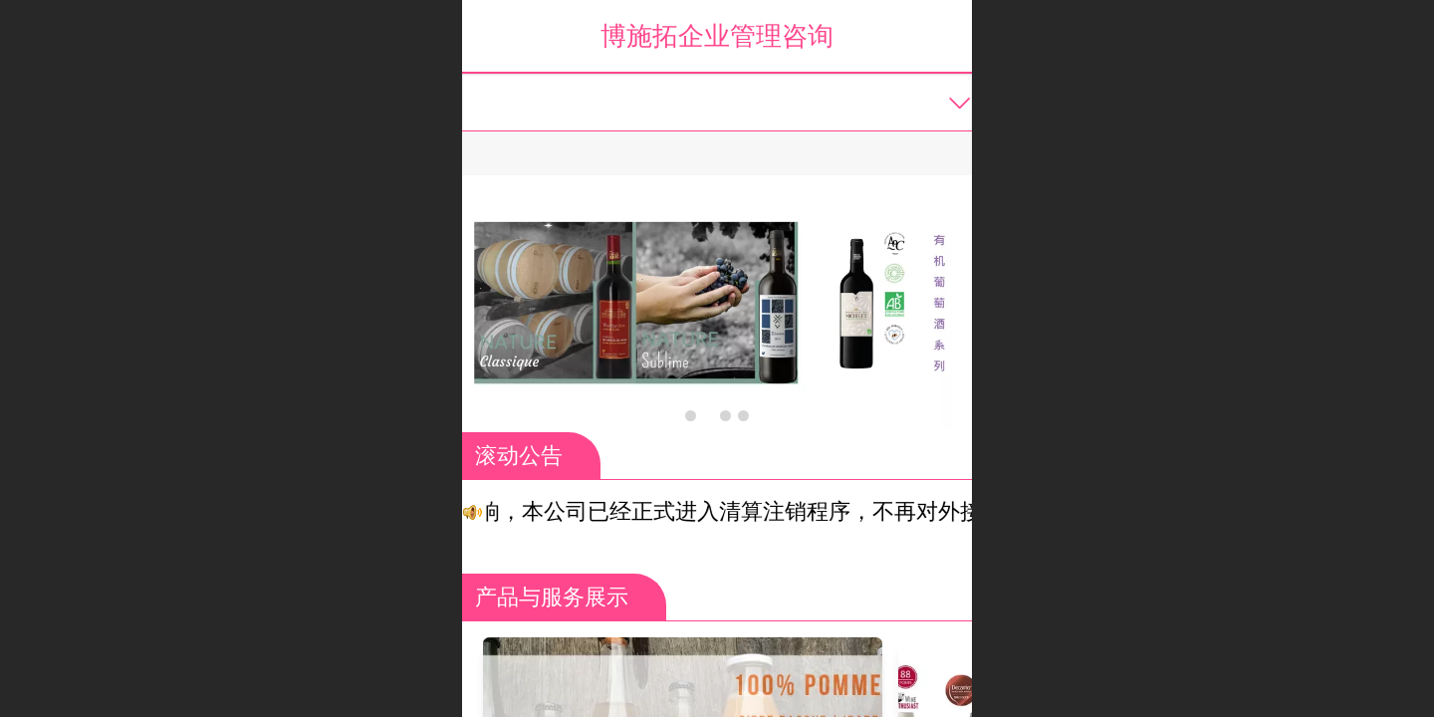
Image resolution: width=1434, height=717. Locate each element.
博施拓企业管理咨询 (717, 36)
